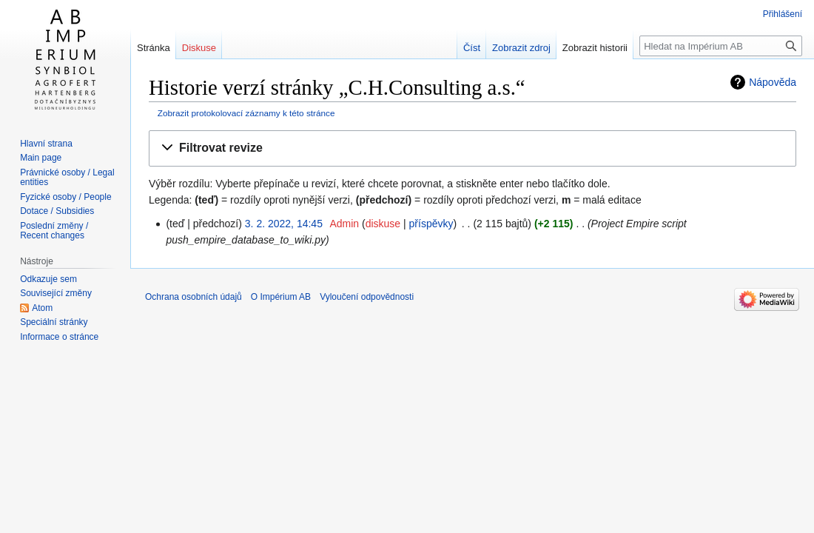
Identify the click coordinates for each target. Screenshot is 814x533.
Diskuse (199, 47)
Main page (40, 157)
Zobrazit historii (595, 47)
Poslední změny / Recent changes (54, 231)
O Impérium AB (281, 297)
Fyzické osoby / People (65, 197)
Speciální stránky (53, 322)
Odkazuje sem (48, 279)
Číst (471, 47)
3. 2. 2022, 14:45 (284, 223)
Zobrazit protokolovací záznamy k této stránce (246, 113)
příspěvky (431, 223)
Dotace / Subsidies (57, 211)
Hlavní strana (46, 143)
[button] (472, 148)
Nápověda (772, 82)
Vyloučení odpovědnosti (367, 297)
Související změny (56, 293)
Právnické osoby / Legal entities (67, 177)
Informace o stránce (59, 337)
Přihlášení (782, 14)
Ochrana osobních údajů (193, 297)
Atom (42, 308)
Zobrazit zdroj (521, 47)
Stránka (153, 47)
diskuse (383, 223)
